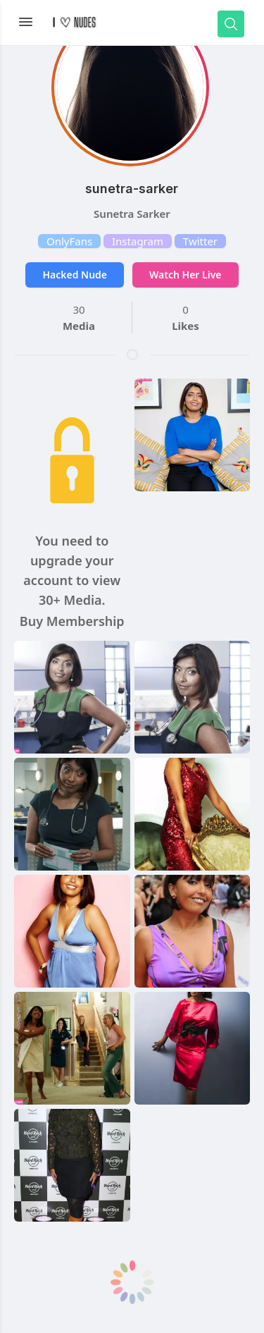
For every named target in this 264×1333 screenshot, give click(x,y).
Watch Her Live (185, 274)
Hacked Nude (74, 274)
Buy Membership (72, 621)
